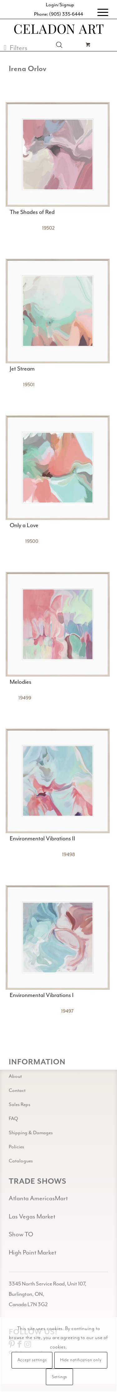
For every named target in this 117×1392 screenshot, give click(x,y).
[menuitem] (99, 12)
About (15, 1076)
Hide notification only (81, 1360)
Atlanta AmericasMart (38, 1198)
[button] (15, 47)
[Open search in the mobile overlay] (59, 45)
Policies (16, 1147)
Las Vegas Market (32, 1216)
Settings (59, 1376)
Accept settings (32, 1360)
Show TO (21, 1234)
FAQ (13, 1118)
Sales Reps (19, 1104)
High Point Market (32, 1252)
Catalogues (21, 1161)
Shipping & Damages (31, 1133)
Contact (17, 1090)
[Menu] (99, 12)
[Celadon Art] (58, 30)
